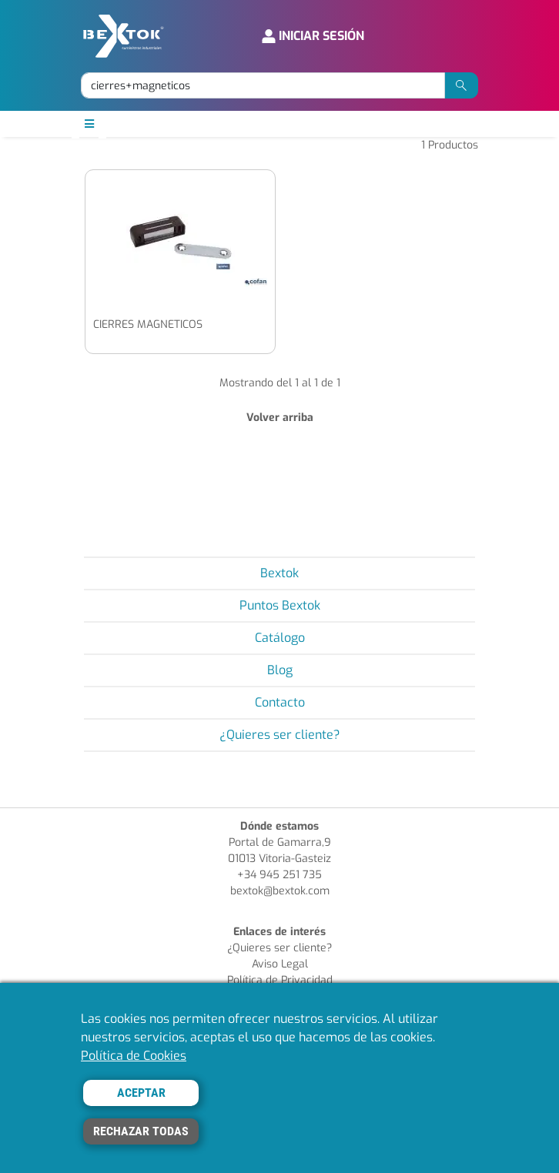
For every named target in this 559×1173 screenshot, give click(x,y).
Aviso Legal (280, 964)
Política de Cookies (133, 1056)
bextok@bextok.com (280, 891)
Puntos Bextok (279, 605)
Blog (280, 670)
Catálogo (280, 638)
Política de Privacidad (280, 980)
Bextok (279, 573)
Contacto (280, 702)
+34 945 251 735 (279, 874)
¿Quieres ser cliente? (279, 735)
